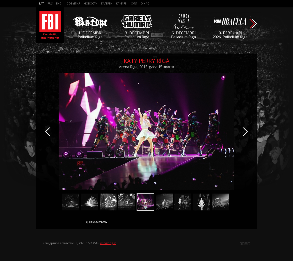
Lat (41, 3)
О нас (145, 3)
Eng (59, 3)
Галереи (106, 3)
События (73, 3)
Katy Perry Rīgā (146, 61)
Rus (50, 3)
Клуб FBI (121, 3)
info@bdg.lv (108, 243)
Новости (91, 3)
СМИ (134, 3)
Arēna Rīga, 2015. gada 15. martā (146, 66)
